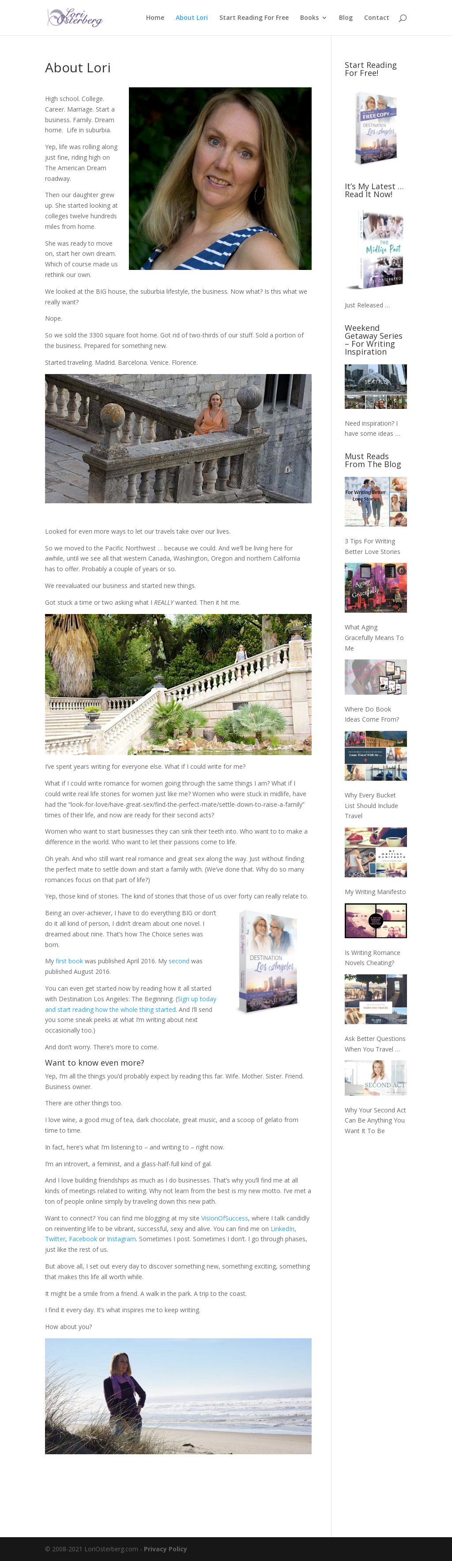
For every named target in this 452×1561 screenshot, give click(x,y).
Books (309, 18)
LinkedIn (282, 1228)
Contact (376, 18)
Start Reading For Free (254, 18)
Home (155, 18)
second (179, 961)
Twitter (55, 1239)
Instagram (121, 1239)
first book (69, 961)
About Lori (192, 18)
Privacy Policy (165, 1549)
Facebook (83, 1239)
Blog (346, 18)
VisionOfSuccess (224, 1218)
